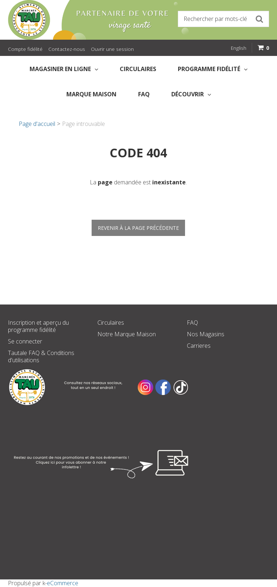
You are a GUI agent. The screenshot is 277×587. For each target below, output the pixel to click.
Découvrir (191, 94)
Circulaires (138, 69)
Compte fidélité (25, 48)
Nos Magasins (205, 334)
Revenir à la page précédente (138, 227)
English (238, 47)
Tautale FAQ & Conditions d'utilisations (41, 356)
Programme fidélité (212, 69)
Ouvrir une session (112, 48)
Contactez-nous (66, 48)
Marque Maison (91, 94)
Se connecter (25, 341)
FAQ (144, 94)
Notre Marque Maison (126, 334)
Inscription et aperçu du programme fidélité (38, 326)
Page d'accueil (37, 124)
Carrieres (199, 346)
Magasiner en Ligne (64, 69)
